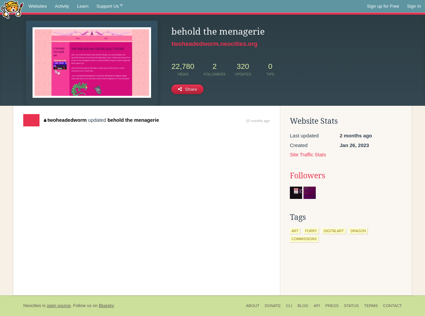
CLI (289, 305)
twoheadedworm (65, 120)
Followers (307, 175)
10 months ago (258, 121)
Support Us (110, 6)
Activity (62, 6)
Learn (83, 6)
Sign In (414, 6)
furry (311, 231)
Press (332, 305)
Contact (392, 305)
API (317, 305)
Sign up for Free (383, 6)
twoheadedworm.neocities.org (214, 44)
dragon (358, 231)
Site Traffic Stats (308, 154)
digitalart (334, 231)
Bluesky (106, 305)
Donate (273, 305)
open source (59, 305)
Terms (371, 305)
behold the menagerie (133, 120)
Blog (303, 305)
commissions (304, 239)
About (253, 305)
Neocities (32, 305)
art (295, 231)
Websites (38, 6)
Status (351, 305)
